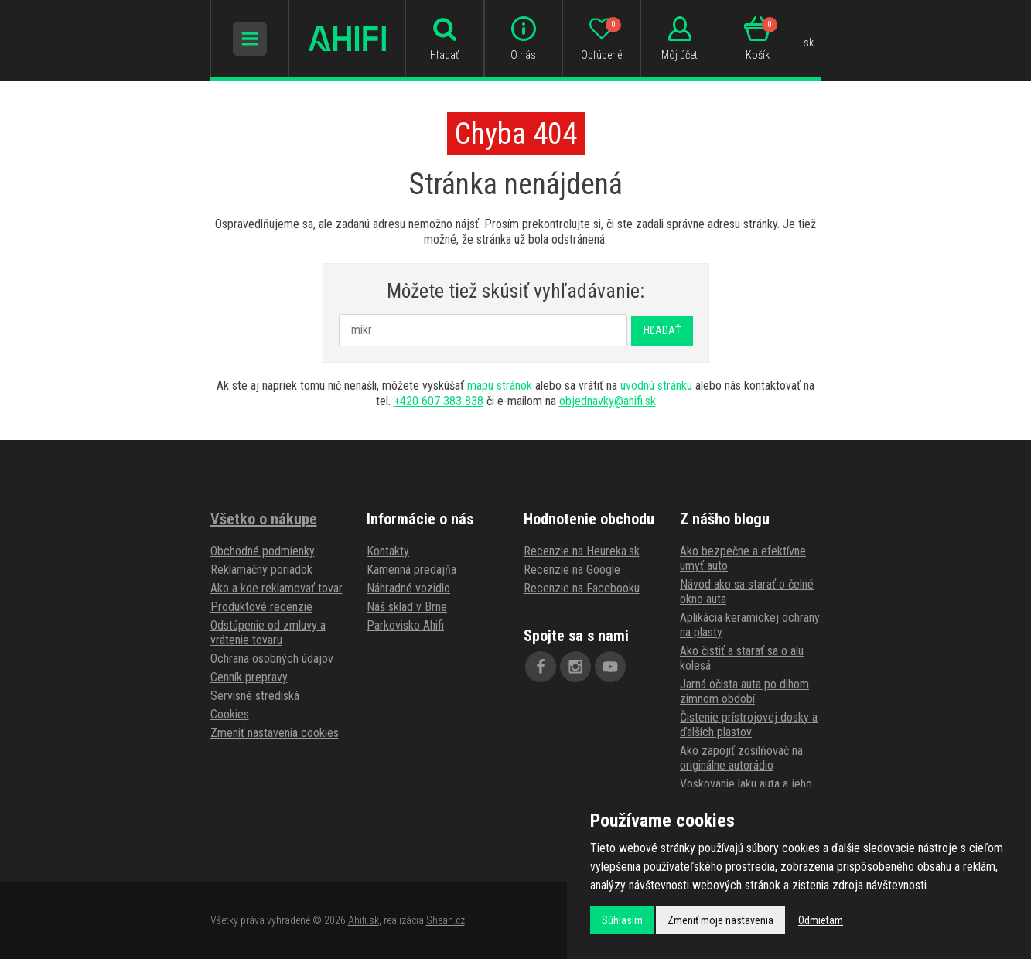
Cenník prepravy (249, 677)
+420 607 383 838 (438, 401)
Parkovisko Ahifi (405, 625)
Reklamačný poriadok (261, 569)
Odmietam (820, 920)
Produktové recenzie (261, 606)
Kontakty (388, 551)
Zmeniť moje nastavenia (720, 920)
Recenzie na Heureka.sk (582, 551)
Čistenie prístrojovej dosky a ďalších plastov (749, 724)
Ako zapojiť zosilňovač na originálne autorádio (741, 758)
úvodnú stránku (656, 385)
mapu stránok (499, 385)
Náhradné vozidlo (408, 588)
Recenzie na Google (572, 569)
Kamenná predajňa (411, 569)
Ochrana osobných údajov (271, 658)
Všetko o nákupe (263, 519)
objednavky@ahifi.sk (607, 401)
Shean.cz (445, 920)
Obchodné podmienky (262, 551)
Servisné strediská (254, 695)
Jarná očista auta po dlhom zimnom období (744, 691)
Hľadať (662, 330)
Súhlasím (622, 920)
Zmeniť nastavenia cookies (274, 732)
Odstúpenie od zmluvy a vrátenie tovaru (268, 632)
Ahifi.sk (363, 920)
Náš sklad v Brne (407, 606)
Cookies (229, 714)
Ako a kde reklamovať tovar (276, 588)
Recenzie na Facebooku (582, 588)
